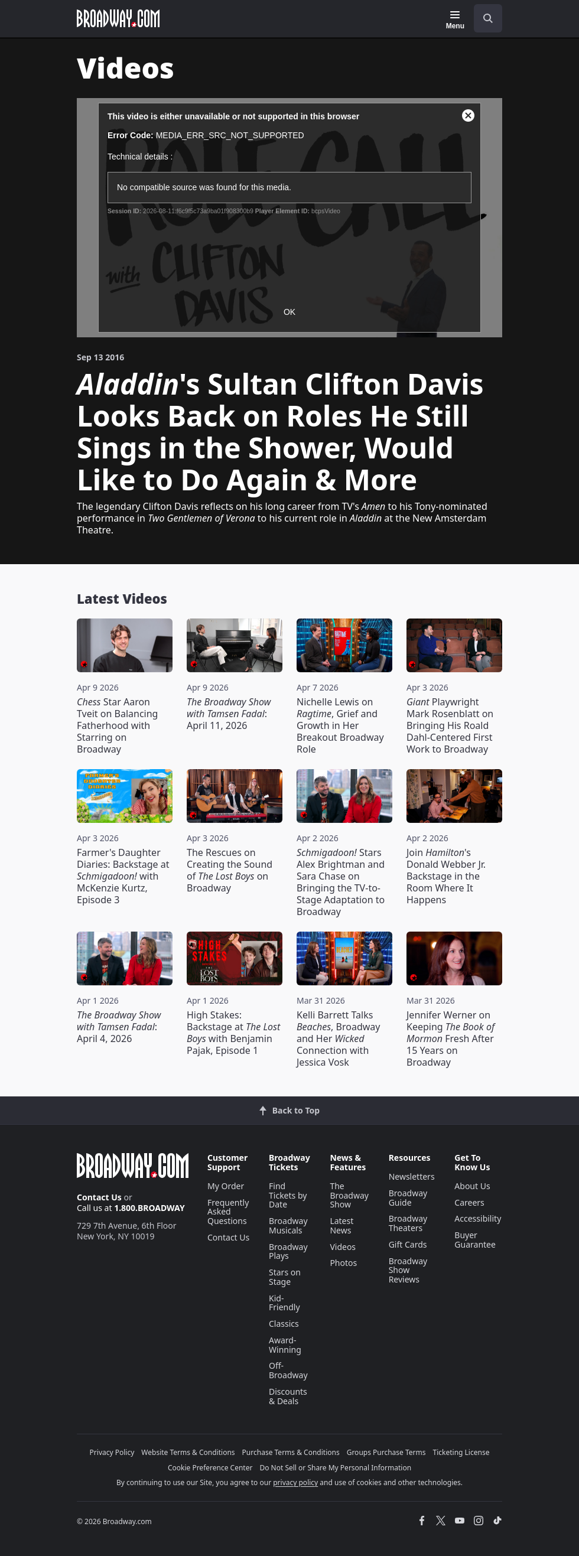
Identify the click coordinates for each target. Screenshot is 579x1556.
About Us (472, 1186)
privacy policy (295, 1482)
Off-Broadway (288, 1370)
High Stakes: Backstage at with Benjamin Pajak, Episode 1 (233, 1032)
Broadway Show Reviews (408, 1270)
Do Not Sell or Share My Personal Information (335, 1468)
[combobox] (483, 18)
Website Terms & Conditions (188, 1452)
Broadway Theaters (408, 1223)
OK (289, 312)
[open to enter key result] (488, 18)
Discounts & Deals (288, 1396)
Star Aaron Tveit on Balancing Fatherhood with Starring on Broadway (117, 725)
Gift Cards (408, 1244)
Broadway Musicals (288, 1225)
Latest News (341, 1225)
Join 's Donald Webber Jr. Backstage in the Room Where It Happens (446, 876)
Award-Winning (285, 1344)
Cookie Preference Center (210, 1468)
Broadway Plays (288, 1251)
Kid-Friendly (284, 1303)
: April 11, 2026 (229, 713)
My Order (225, 1186)
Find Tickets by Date (288, 1195)
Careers (469, 1202)
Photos (343, 1262)
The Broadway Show (349, 1195)
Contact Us (99, 1197)
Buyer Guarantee (475, 1239)
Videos (343, 1246)
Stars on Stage (285, 1277)
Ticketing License (461, 1452)
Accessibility (477, 1218)
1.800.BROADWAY (149, 1207)
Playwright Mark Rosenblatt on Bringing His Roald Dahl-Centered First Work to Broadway (449, 725)
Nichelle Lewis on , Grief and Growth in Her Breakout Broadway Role (340, 725)
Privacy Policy (112, 1452)
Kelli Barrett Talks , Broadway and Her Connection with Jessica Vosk (338, 1038)
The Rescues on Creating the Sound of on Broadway (229, 870)
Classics (284, 1323)
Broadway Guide (408, 1197)
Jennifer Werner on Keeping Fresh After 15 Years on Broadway (450, 1038)
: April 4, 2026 (119, 1026)
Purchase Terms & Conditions (291, 1452)
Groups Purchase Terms (386, 1452)
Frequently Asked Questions (228, 1212)
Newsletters (412, 1176)
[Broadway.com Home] (118, 18)
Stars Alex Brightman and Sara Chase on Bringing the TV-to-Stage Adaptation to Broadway (341, 882)
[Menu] (455, 20)
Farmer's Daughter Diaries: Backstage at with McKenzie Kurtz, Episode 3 (123, 876)
